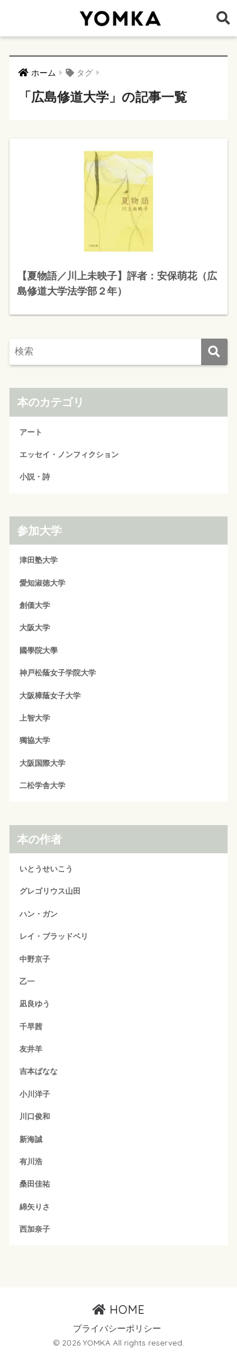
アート (30, 432)
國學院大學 (38, 650)
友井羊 (30, 1049)
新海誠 (30, 1139)
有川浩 (30, 1161)
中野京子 (34, 959)
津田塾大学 (38, 560)
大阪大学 (34, 627)
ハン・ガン (38, 914)
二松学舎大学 (42, 785)
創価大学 (34, 605)
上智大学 (34, 718)
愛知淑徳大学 (42, 583)
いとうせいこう (46, 868)
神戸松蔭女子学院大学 (57, 672)
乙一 (27, 981)
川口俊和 (34, 1116)
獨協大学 (34, 740)
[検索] (214, 352)
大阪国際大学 (42, 763)
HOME (118, 1309)
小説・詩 (34, 476)
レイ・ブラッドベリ (53, 936)
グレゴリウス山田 (50, 891)
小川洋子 (34, 1094)
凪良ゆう (34, 1003)
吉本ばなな (38, 1071)
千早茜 (30, 1026)
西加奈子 (34, 1229)
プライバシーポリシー (117, 1328)
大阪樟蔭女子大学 (50, 695)
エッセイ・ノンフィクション (69, 454)
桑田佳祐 (34, 1184)
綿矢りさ (34, 1206)
